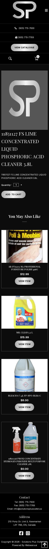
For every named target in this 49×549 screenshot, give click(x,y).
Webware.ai (31, 545)
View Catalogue (24, 47)
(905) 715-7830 (24, 28)
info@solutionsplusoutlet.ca (28, 508)
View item (24, 281)
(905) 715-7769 (24, 37)
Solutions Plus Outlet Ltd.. (35, 541)
